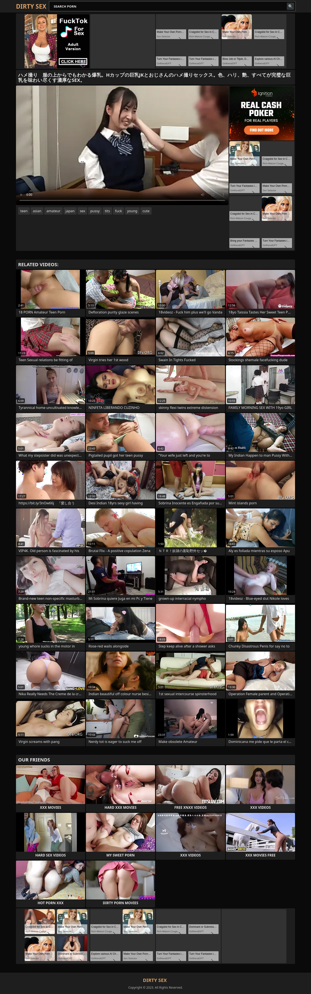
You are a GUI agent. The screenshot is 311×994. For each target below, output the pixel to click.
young (132, 211)
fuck (118, 211)
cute (146, 211)
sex (82, 211)
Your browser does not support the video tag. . (122, 145)
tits (107, 211)
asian (37, 211)
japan (70, 211)
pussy (95, 211)
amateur (53, 211)
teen (24, 211)
